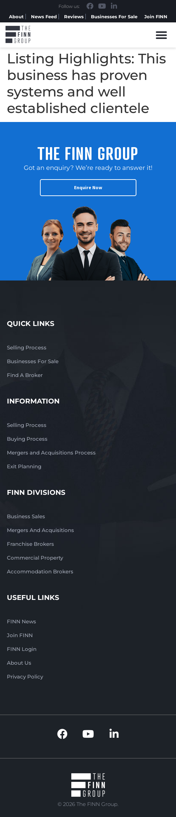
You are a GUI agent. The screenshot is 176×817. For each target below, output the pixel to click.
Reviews (74, 16)
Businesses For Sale (114, 16)
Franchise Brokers (30, 544)
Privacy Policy (25, 676)
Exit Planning (24, 466)
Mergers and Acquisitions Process (51, 452)
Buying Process (27, 439)
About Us (19, 663)
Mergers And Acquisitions (40, 530)
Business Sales (26, 516)
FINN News (21, 621)
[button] (162, 35)
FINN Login (22, 649)
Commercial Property (35, 557)
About (16, 16)
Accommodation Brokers (40, 571)
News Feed (44, 16)
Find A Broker (25, 375)
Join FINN (155, 16)
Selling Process (26, 347)
